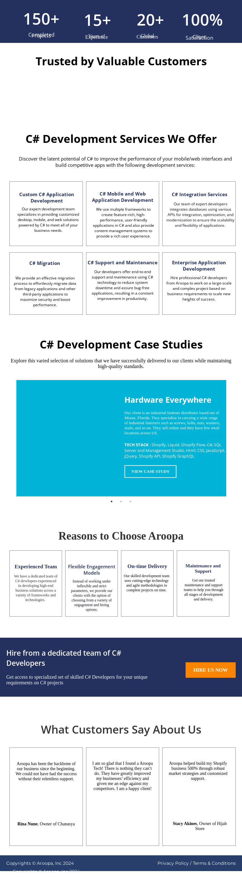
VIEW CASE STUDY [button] (150, 471)
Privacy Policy (173, 863)
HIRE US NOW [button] (210, 670)
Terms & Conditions (214, 863)
